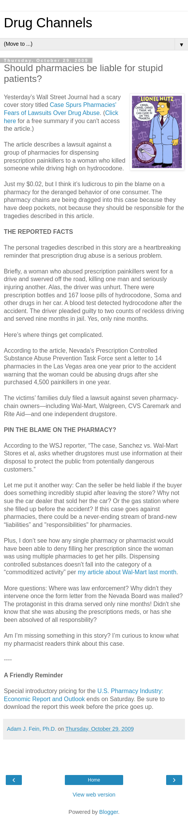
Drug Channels (48, 22)
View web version (94, 795)
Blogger (108, 812)
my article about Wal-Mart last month (127, 572)
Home (94, 780)
